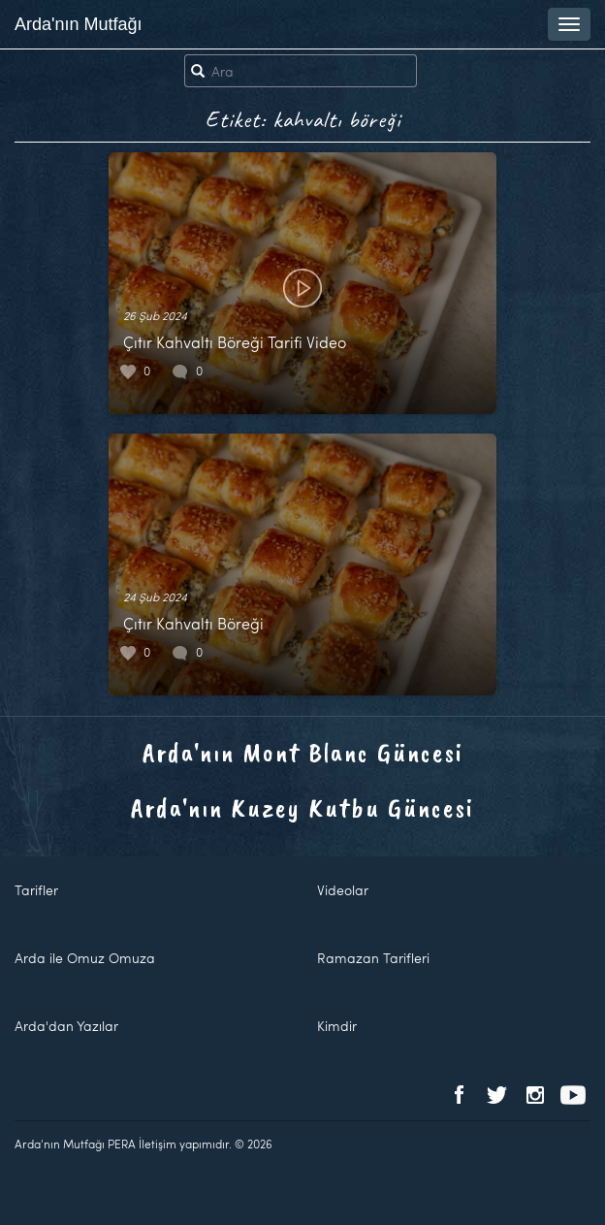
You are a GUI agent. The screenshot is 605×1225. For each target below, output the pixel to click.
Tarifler (36, 890)
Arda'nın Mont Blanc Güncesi (303, 752)
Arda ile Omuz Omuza (85, 958)
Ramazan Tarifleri (373, 958)
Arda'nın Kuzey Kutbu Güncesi (302, 807)
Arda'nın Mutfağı (79, 24)
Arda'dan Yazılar (66, 1025)
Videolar (342, 890)
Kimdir (337, 1025)
